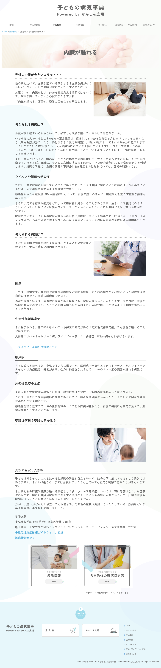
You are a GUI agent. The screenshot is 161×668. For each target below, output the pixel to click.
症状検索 (57, 25)
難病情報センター (26, 538)
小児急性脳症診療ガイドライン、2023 (39, 532)
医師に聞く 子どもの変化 (126, 25)
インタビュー (103, 25)
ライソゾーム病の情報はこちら (38, 347)
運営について (149, 25)
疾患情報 (80, 25)
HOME (11, 25)
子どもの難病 (34, 25)
